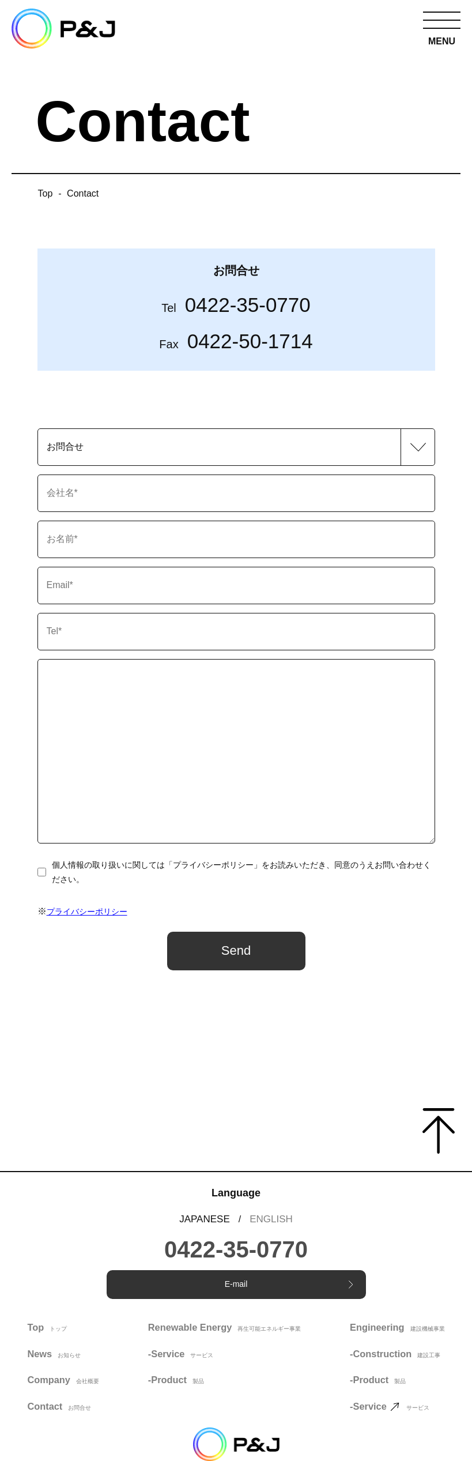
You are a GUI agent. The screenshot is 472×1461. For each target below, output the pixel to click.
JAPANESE (204, 1219)
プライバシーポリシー (87, 911)
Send (236, 950)
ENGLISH (271, 1219)
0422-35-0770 (236, 304)
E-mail (289, 1284)
